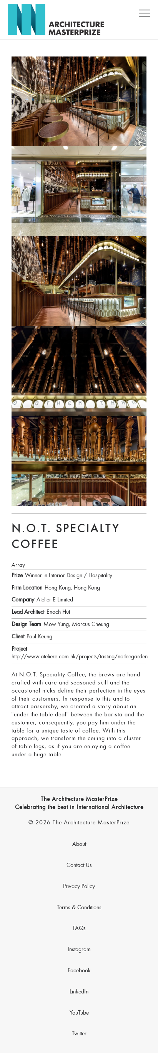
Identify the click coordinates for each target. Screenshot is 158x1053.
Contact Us (79, 865)
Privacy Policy (79, 887)
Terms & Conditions (79, 908)
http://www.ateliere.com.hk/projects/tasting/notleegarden (80, 657)
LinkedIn (79, 992)
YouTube (79, 1013)
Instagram (79, 950)
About (79, 844)
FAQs (79, 928)
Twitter (79, 1034)
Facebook (79, 971)
